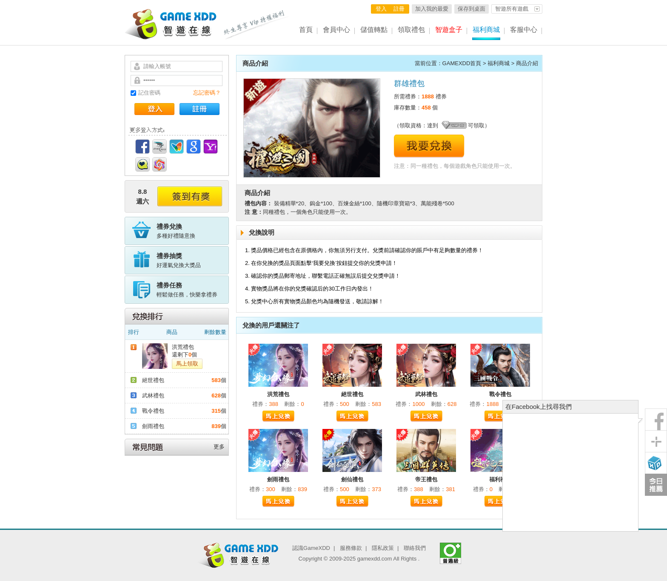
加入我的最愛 (431, 9)
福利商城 (486, 29)
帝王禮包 (426, 479)
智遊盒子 (448, 29)
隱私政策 (383, 548)
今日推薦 (656, 485)
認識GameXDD (311, 548)
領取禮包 (411, 29)
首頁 (306, 29)
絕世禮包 (153, 380)
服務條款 (351, 548)
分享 (656, 441)
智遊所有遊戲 (511, 9)
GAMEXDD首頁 (462, 63)
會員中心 (336, 29)
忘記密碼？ (207, 92)
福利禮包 (500, 479)
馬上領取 (187, 363)
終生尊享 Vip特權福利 (256, 25)
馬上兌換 (278, 416)
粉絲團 (656, 419)
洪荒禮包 (183, 347)
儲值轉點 (374, 29)
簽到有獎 (189, 196)
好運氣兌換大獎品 (193, 259)
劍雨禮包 (153, 426)
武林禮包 (153, 395)
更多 (219, 446)
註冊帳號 (199, 109)
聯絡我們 (415, 548)
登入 (381, 9)
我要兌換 (429, 146)
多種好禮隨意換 (193, 230)
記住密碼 (149, 92)
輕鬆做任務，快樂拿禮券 (193, 289)
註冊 (399, 9)
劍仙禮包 (352, 479)
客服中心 (523, 29)
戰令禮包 (153, 411)
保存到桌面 (471, 9)
